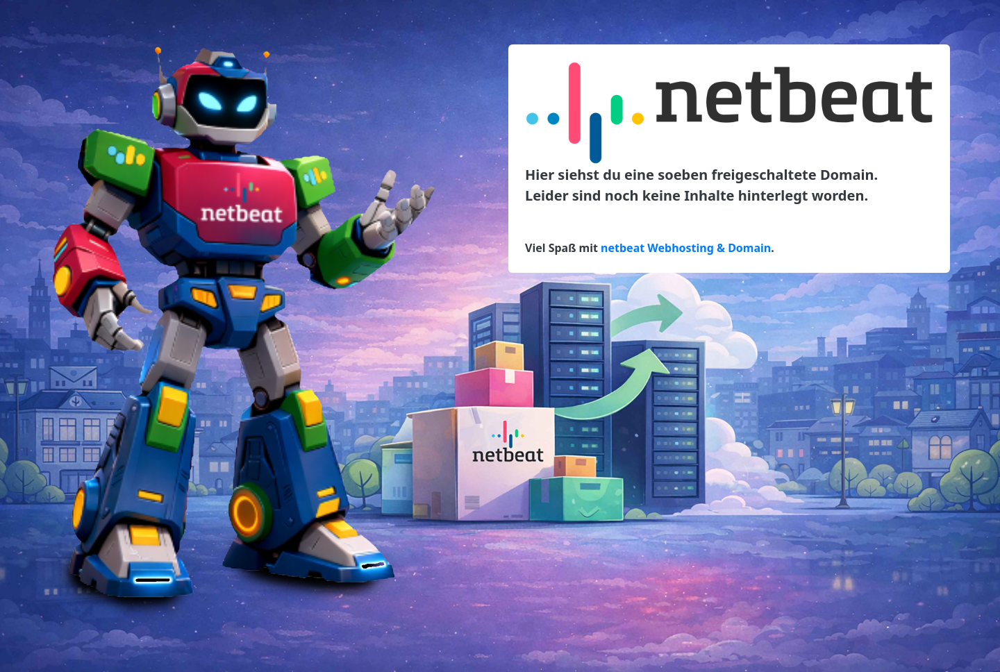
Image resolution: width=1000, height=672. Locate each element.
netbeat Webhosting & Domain (686, 247)
